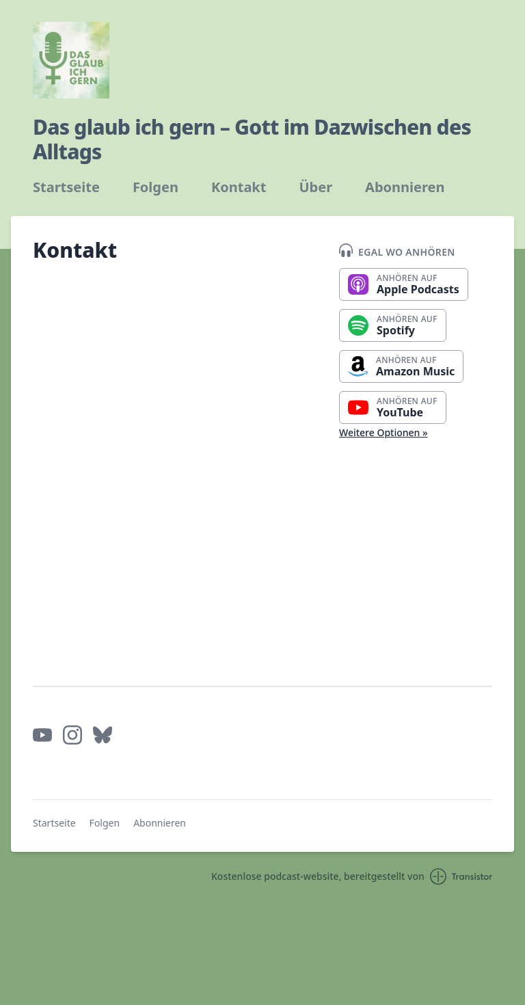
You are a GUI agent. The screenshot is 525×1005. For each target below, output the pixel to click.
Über (315, 187)
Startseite (66, 187)
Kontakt (239, 187)
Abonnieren (404, 187)
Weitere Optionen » (383, 432)
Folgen (155, 187)
